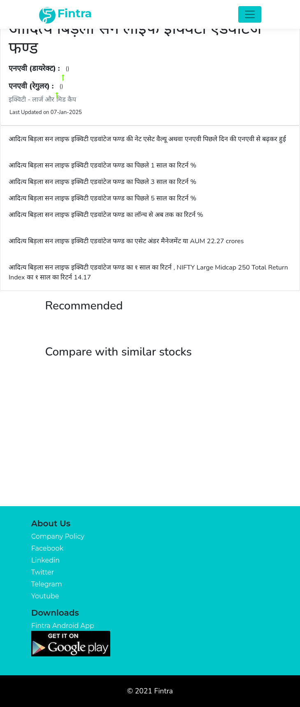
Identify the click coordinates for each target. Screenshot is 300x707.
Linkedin (45, 560)
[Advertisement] (150, 444)
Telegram (46, 584)
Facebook (47, 548)
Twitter (42, 572)
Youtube (45, 596)
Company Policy (57, 536)
